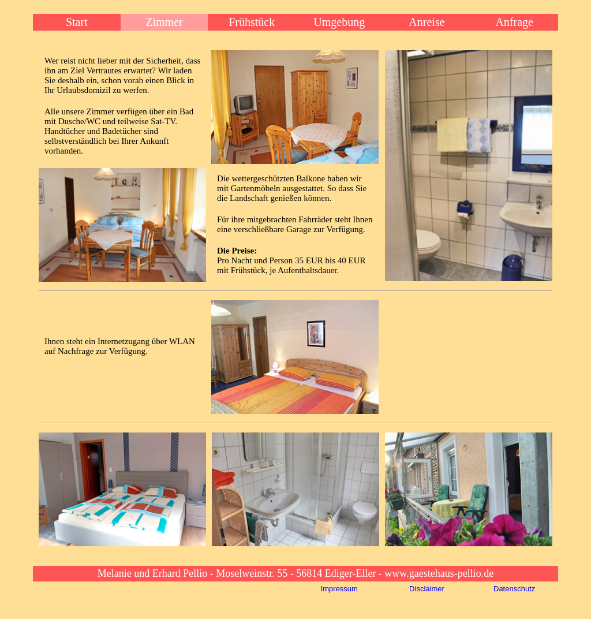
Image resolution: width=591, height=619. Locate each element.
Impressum (339, 588)
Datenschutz (514, 588)
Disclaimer (426, 588)
